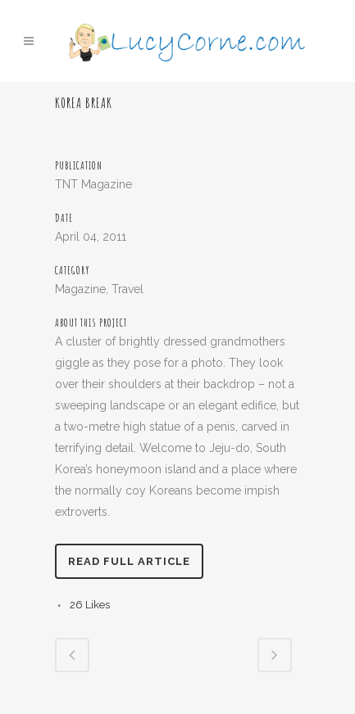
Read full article (129, 561)
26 (90, 605)
